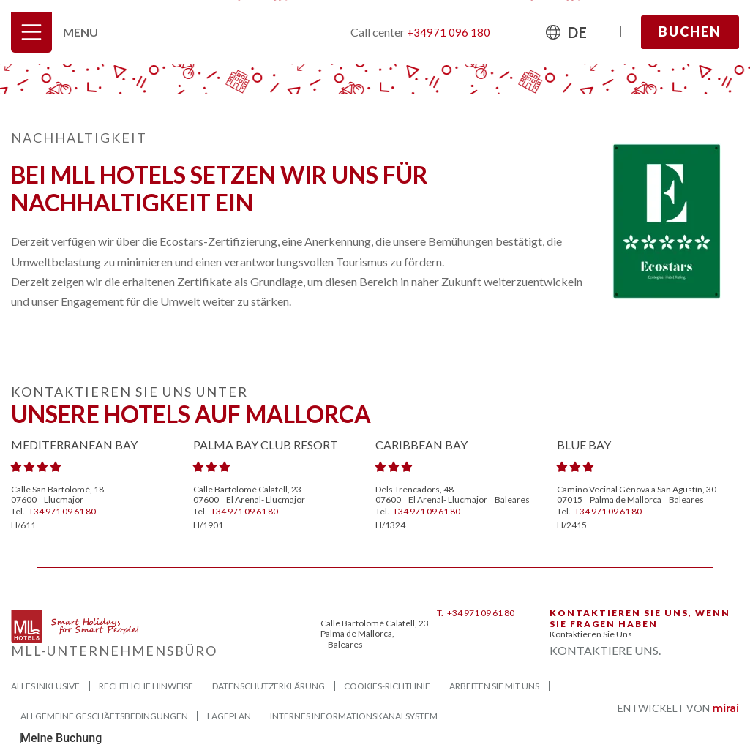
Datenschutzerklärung (268, 686)
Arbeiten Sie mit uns (494, 686)
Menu (80, 32)
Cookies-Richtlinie (387, 686)
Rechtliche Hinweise (146, 686)
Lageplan (229, 716)
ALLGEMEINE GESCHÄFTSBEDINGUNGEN (104, 716)
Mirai (725, 708)
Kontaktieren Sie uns (591, 634)
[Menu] (31, 32)
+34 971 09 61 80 (62, 511)
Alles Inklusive (45, 686)
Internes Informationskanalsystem (354, 716)
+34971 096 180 (448, 32)
